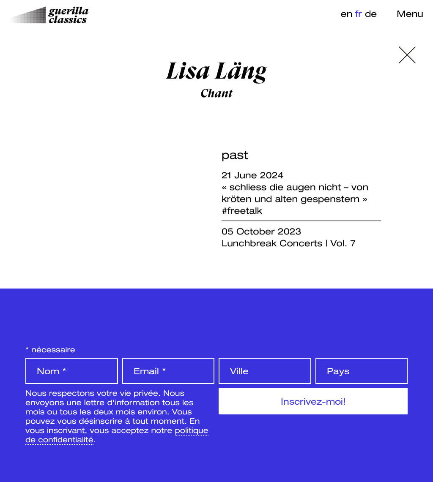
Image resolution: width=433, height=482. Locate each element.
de (371, 13)
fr (358, 13)
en (347, 13)
